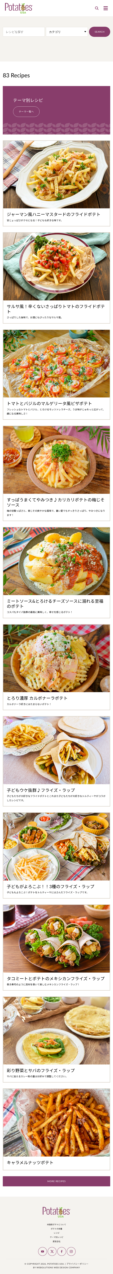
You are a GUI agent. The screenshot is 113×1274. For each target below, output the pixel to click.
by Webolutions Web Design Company (56, 1267)
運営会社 (56, 1241)
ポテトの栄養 (56, 1228)
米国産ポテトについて (56, 1224)
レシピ (56, 1232)
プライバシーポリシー (78, 1263)
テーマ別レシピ (56, 1236)
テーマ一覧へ (26, 111)
